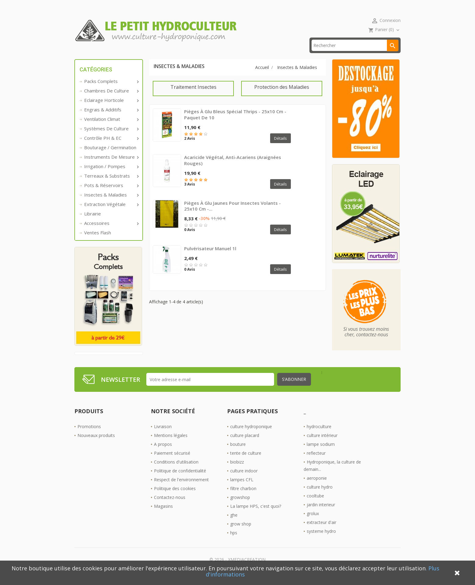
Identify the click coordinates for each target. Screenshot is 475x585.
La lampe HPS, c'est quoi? (255, 515)
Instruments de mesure (111, 166)
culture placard (244, 445)
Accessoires (111, 232)
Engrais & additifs (111, 119)
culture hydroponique (251, 436)
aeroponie (317, 487)
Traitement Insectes (193, 96)
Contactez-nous (169, 507)
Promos (124, 55)
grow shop (240, 533)
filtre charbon (243, 498)
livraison (159, 55)
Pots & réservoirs (111, 194)
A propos (163, 454)
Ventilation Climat (111, 128)
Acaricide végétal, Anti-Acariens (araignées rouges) (232, 170)
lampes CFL (241, 489)
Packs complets (111, 90)
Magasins (163, 515)
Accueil (90, 55)
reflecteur (316, 462)
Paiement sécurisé (172, 462)
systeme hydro (321, 540)
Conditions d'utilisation (176, 471)
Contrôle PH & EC (111, 147)
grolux (313, 523)
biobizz (237, 471)
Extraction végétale (111, 213)
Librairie (92, 223)
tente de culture (245, 462)
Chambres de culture (111, 100)
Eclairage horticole (111, 109)
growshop (240, 507)
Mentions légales (171, 445)
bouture (238, 454)
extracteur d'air (321, 532)
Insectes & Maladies (111, 204)
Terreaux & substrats (111, 185)
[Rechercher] (355, 54)
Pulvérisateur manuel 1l (210, 258)
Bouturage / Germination (110, 157)
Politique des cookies (175, 498)
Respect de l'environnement (181, 489)
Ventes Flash (97, 242)
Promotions (89, 436)
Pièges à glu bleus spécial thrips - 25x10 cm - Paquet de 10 (235, 124)
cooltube (315, 505)
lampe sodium (321, 454)
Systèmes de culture (111, 138)
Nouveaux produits (96, 445)
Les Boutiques (253, 55)
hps (233, 542)
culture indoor (244, 480)
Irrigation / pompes (111, 175)
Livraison (163, 436)
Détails (280, 147)
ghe (234, 524)
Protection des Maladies (281, 96)
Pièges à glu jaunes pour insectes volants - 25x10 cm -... (232, 215)
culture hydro (320, 496)
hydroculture (319, 436)
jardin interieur (321, 514)
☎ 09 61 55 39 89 (203, 55)
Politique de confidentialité (180, 480)
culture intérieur (322, 445)
